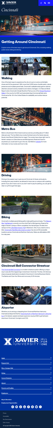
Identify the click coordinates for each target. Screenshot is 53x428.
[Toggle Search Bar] (45, 3)
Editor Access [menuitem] (6, 422)
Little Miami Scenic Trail (18, 228)
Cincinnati (9, 10)
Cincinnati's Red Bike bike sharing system (18, 230)
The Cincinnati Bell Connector (10, 270)
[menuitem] (26, 358)
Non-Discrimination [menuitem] (7, 419)
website (38, 142)
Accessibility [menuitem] (6, 416)
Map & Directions (6, 399)
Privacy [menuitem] (4, 413)
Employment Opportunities (9, 403)
